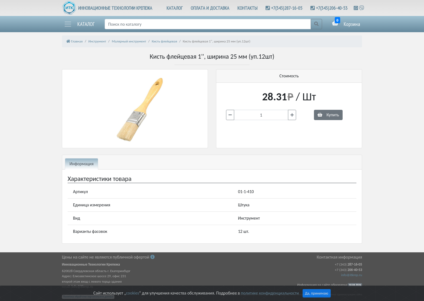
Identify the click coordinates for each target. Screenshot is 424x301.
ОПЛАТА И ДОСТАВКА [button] (210, 8)
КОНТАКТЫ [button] (247, 8)
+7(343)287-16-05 (286, 8)
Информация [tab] (81, 163)
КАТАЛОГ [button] (175, 8)
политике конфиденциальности (270, 293)
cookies (132, 293)
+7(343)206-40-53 (331, 8)
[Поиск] (208, 24)
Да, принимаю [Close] (316, 293)
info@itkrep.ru (351, 275)
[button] (79, 24)
